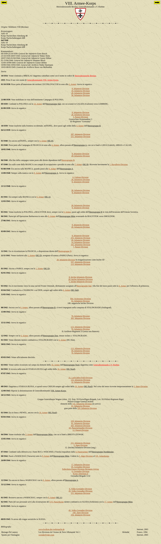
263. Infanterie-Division (80, 426)
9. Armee (52, 169)
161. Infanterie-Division (80, 245)
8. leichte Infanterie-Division (80, 277)
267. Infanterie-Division (80, 134)
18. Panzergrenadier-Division (80, 428)
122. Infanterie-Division (80, 380)
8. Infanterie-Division (80, 88)
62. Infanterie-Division (80, 301)
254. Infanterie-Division (80, 515)
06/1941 (4, 216)
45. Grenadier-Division (80, 467)
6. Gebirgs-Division (81, 177)
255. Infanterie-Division (80, 238)
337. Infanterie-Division (80, 262)
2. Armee (72, 84)
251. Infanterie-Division (80, 136)
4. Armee (80, 126)
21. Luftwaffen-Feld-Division (80, 378)
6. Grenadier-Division (80, 471)
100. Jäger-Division (80, 513)
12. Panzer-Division (80, 430)
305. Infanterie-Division (80, 318)
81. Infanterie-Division (80, 406)
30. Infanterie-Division (80, 95)
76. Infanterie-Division (80, 316)
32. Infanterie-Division (80, 382)
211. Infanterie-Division (80, 443)
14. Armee (38, 104)
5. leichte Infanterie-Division (80, 282)
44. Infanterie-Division (80, 351)
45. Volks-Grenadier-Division (80, 491)
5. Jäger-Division (141, 386)
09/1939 (4, 104)
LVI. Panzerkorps (57, 502)
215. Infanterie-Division (80, 264)
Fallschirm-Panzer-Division (80, 469)
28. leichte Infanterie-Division (80, 279)
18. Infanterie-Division (80, 91)
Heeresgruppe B (68, 160)
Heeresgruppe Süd (84, 286)
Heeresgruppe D (64, 251)
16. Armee (55, 365)
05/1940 (4, 145)
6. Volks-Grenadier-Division (80, 489)
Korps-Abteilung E (80, 474)
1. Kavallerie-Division (119, 164)
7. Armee (78, 164)
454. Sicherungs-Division (80, 299)
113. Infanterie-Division (80, 327)
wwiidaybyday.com (46, 535)
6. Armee (122, 286)
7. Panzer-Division (80, 247)
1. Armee (31, 255)
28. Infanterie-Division (80, 93)
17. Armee (108, 502)
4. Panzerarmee (81, 452)
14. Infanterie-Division (80, 242)
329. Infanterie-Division (87, 408)
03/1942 (4, 286)
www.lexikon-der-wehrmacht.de (51, 529)
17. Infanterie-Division (80, 465)
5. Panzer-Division (80, 117)
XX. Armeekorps (102, 456)
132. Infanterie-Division (82, 404)
